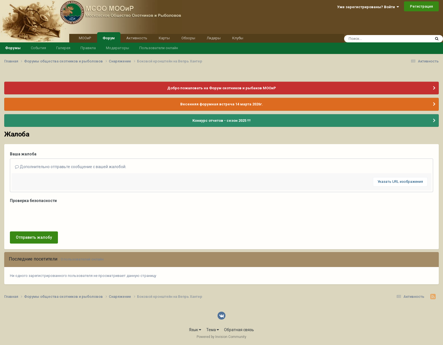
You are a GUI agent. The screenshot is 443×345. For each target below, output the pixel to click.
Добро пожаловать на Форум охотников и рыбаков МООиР (221, 88)
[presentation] (53, 216)
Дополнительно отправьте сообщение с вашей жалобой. (70, 166)
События (38, 48)
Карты (164, 38)
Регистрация (421, 6)
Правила (88, 48)
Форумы (13, 48)
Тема (212, 329)
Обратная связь (239, 329)
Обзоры (188, 38)
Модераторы (117, 48)
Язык (195, 329)
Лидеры (214, 38)
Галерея (63, 48)
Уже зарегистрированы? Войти (368, 7)
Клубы (237, 38)
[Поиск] (376, 38)
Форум (108, 37)
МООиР (85, 38)
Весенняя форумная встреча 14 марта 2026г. (221, 104)
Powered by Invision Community (221, 337)
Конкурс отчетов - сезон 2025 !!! (221, 120)
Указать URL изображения (400, 181)
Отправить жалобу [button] (34, 237)
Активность (136, 38)
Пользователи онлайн (158, 48)
